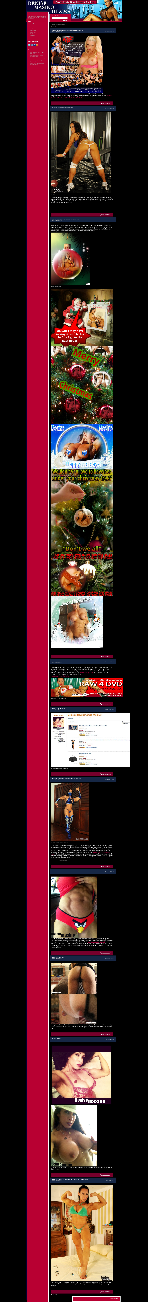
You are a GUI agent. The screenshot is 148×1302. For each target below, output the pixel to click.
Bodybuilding (33, 30)
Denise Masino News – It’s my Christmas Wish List (66, 778)
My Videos (32, 35)
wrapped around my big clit (96, 942)
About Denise (33, 23)
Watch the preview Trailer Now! (61, 676)
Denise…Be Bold (56, 1038)
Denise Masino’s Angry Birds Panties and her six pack (68, 870)
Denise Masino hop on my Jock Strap (62, 107)
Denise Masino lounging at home (36, 56)
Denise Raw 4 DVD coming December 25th (64, 661)
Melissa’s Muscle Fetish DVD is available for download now (81, 96)
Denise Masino (33, 63)
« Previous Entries (54, 26)
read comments (106, 103)
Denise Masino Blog (114, 1298)
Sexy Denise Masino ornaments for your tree (65, 219)
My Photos (32, 33)
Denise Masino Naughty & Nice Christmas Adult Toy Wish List (70, 1179)
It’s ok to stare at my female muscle (37, 64)
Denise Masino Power (58, 957)
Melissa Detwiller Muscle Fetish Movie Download (67, 30)
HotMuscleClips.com (86, 672)
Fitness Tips (32, 32)
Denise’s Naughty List (58, 708)
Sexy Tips (32, 37)
